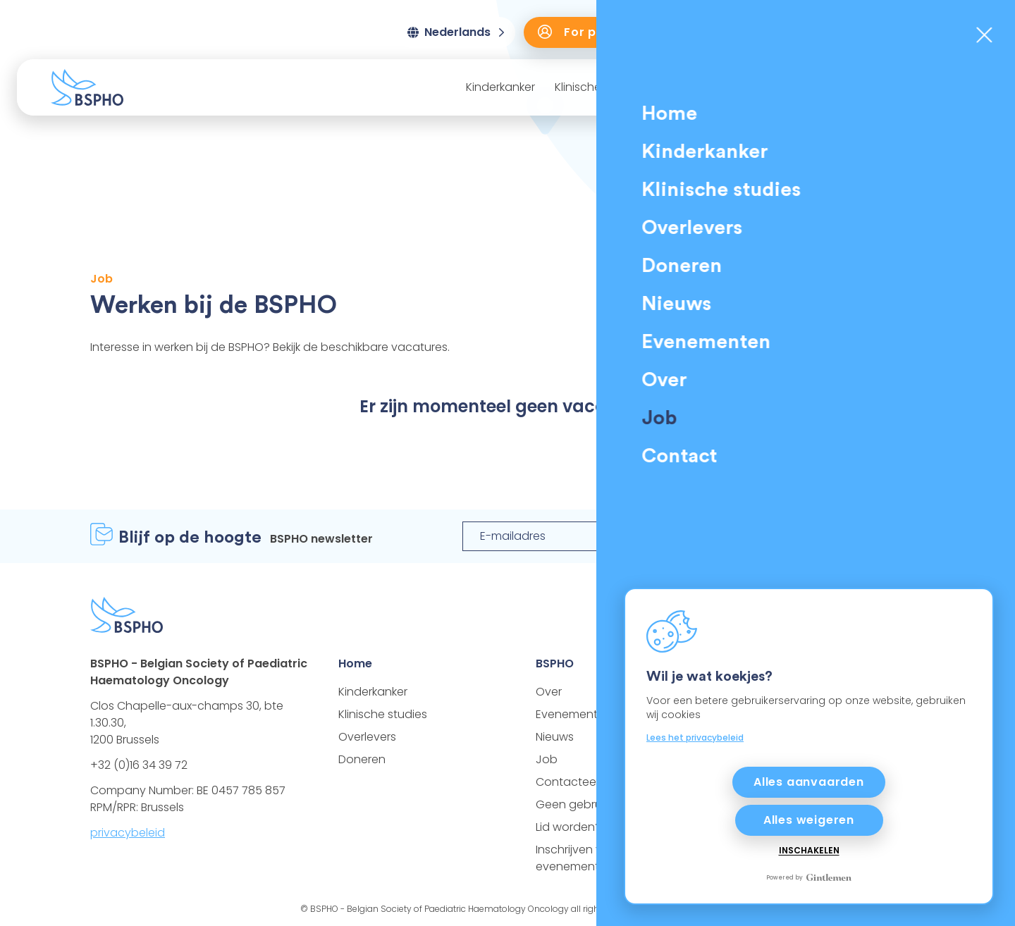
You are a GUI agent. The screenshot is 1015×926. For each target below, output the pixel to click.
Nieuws (760, 87)
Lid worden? (568, 827)
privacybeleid (127, 833)
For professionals (606, 32)
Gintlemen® (690, 909)
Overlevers (692, 87)
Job (547, 759)
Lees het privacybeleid (695, 737)
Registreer (851, 536)
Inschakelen (809, 850)
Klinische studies (599, 87)
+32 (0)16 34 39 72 (138, 765)
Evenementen (837, 87)
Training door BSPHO (791, 32)
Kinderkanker (500, 87)
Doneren (945, 32)
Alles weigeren (808, 820)
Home (355, 663)
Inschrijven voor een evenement (590, 858)
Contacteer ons (579, 782)
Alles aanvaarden (808, 782)
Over (907, 87)
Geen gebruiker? (581, 804)
